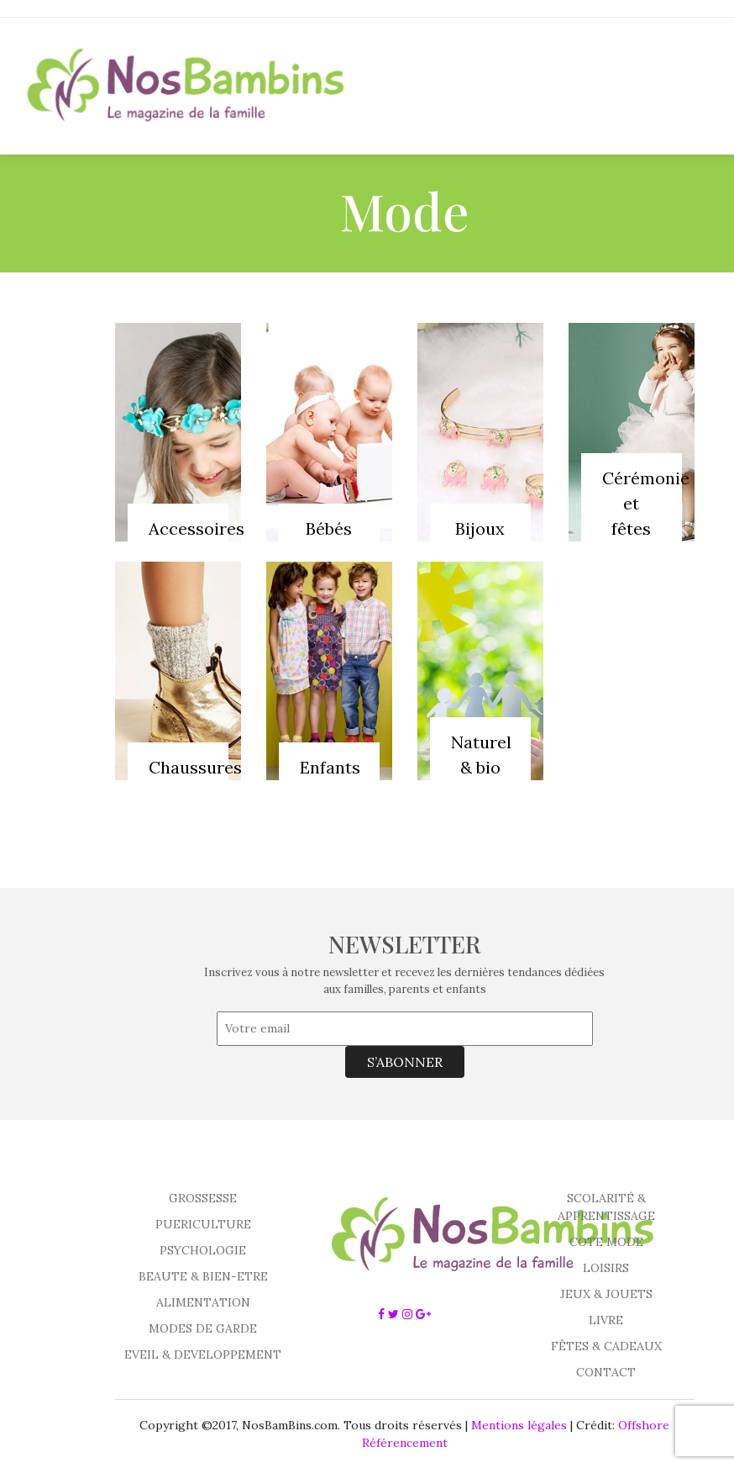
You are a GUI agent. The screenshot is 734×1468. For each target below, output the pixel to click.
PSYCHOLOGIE (203, 1250)
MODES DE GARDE (203, 1328)
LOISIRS (606, 1267)
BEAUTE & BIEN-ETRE (203, 1276)
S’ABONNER (405, 1061)
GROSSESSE (203, 1198)
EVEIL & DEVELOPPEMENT (202, 1354)
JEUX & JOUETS (606, 1294)
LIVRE (606, 1320)
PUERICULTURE (203, 1224)
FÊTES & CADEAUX (606, 1346)
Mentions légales (519, 1425)
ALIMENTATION (203, 1302)
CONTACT (606, 1372)
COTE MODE (606, 1241)
